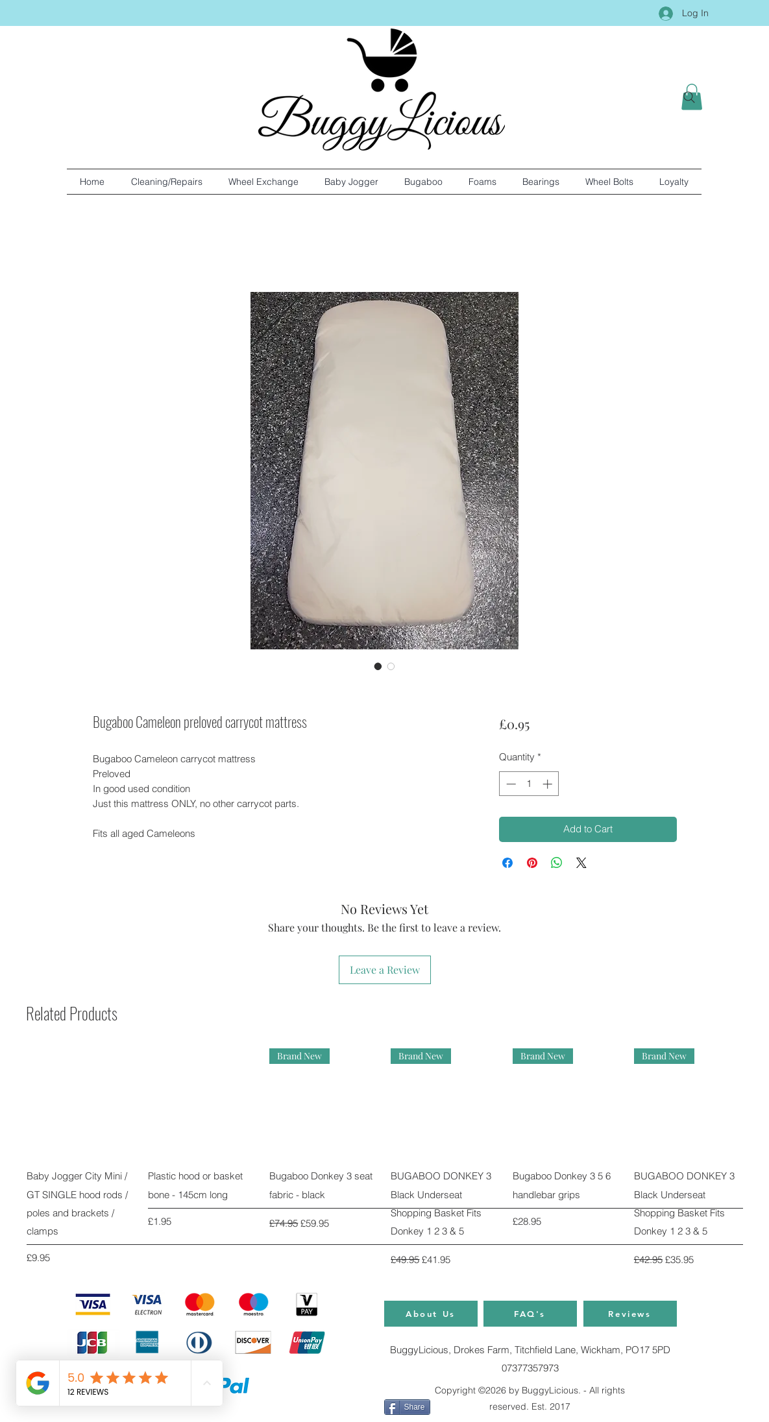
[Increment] (548, 784)
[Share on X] (581, 863)
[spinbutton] (529, 784)
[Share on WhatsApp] (557, 863)
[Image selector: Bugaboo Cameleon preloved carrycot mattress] (378, 666)
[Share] (407, 1407)
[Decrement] (510, 784)
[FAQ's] (530, 1314)
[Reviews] (630, 1314)
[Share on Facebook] (507, 863)
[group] (384, 1159)
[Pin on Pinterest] (532, 863)
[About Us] (431, 1314)
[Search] (689, 97)
